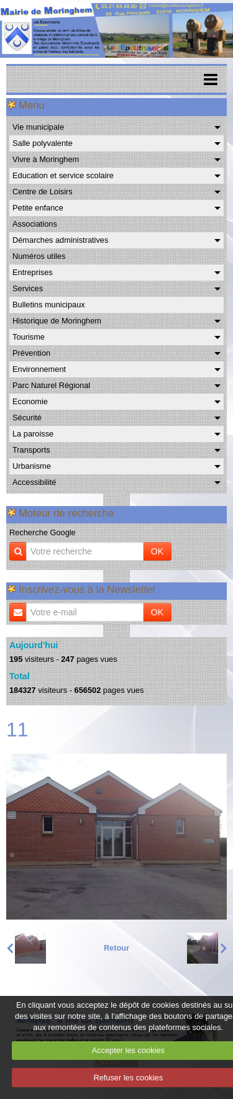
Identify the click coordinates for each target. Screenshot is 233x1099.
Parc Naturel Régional (51, 385)
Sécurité (27, 417)
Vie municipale (38, 127)
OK (157, 551)
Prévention (31, 353)
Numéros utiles (38, 256)
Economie (30, 401)
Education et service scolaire (63, 175)
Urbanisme (31, 466)
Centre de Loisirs (42, 191)
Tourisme (28, 336)
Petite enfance (37, 207)
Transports (31, 450)
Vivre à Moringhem (45, 159)
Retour (116, 947)
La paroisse (32, 433)
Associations (34, 223)
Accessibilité (34, 482)
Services (27, 288)
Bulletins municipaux (48, 304)
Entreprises (32, 272)
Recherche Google (42, 532)
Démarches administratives (60, 240)
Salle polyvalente (42, 143)
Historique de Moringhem (56, 320)
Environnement (39, 369)
